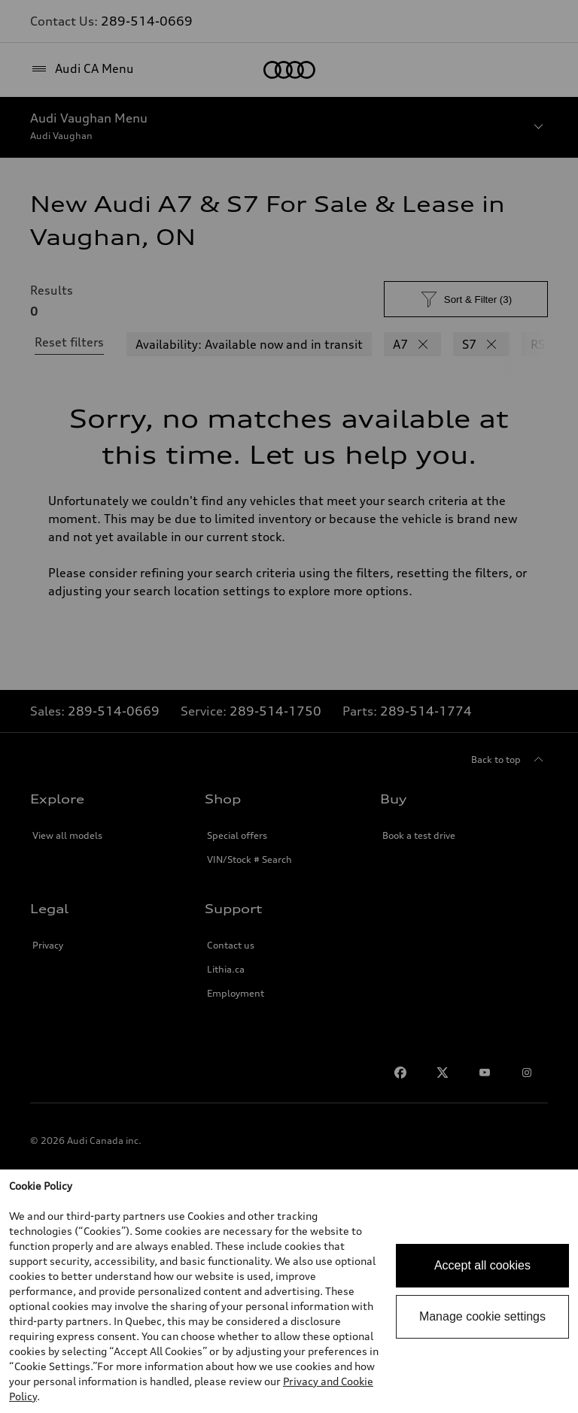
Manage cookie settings (482, 1316)
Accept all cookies (482, 1265)
